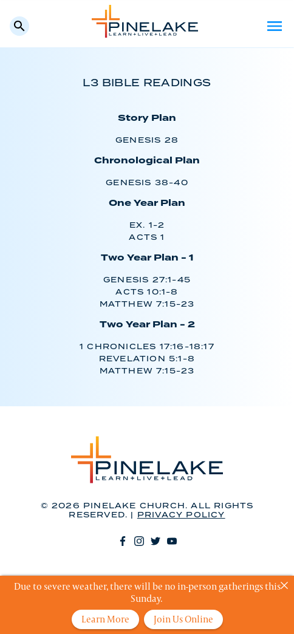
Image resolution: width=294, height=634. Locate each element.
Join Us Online (183, 619)
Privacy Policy (181, 515)
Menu (274, 26)
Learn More (105, 619)
